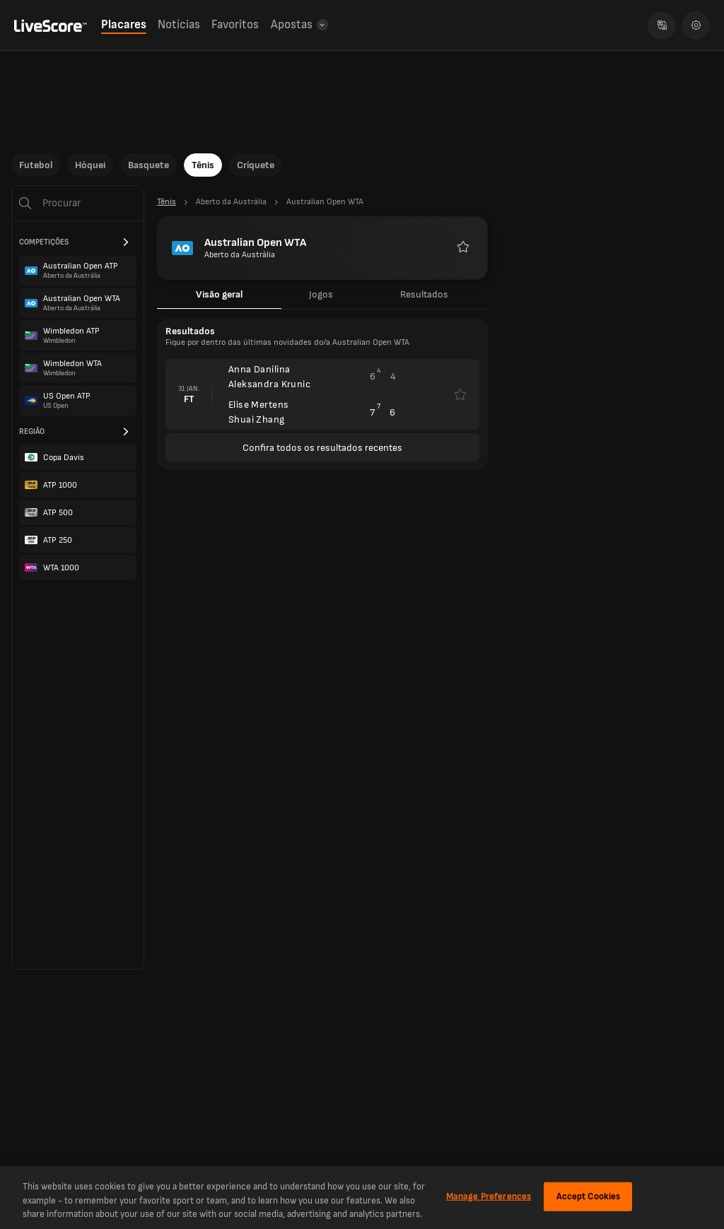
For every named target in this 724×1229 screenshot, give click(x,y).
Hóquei (90, 165)
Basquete (148, 165)
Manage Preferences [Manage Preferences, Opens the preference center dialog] (488, 1195)
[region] (362, 1197)
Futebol (35, 165)
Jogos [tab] (321, 294)
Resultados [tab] (424, 294)
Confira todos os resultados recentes (322, 448)
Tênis (203, 165)
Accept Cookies (588, 1195)
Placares (123, 25)
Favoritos (235, 25)
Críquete (255, 165)
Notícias (179, 25)
